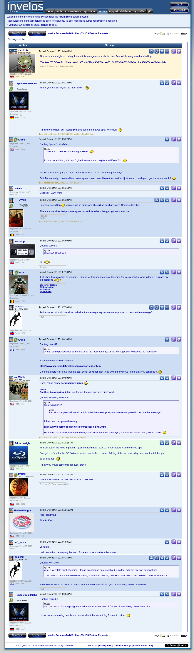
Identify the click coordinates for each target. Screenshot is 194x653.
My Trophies (45, 291)
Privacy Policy (106, 645)
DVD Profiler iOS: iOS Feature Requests (87, 33)
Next (184, 33)
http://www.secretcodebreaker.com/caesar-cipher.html (70, 366)
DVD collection (47, 287)
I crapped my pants (71, 383)
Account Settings (123, 645)
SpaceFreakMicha (27, 83)
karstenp (20, 241)
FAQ (151, 645)
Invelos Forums (56, 33)
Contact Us (92, 645)
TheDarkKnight (22, 510)
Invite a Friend (140, 645)
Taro (21, 272)
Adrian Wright (23, 443)
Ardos (21, 139)
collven (18, 188)
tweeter (22, 473)
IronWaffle (19, 377)
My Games (45, 289)
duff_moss (20, 542)
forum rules (65, 16)
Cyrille (22, 199)
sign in (44, 24)
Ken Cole (23, 50)
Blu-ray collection (48, 285)
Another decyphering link (54, 392)
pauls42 (19, 306)
